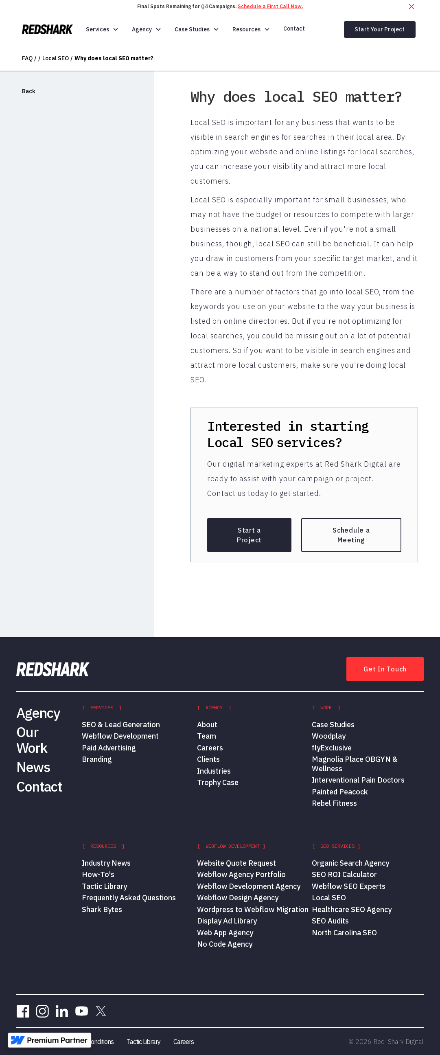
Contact (294, 28)
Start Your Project (380, 29)
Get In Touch (385, 669)
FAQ (27, 58)
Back (28, 91)
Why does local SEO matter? (113, 58)
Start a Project (249, 535)
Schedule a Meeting (351, 535)
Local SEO (55, 58)
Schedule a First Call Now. (270, 6)
